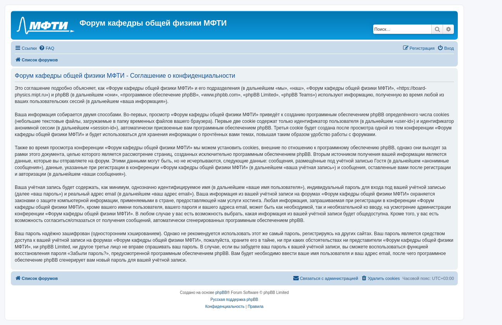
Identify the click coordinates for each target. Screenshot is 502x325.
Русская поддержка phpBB (234, 299)
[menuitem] (46, 48)
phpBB (221, 292)
